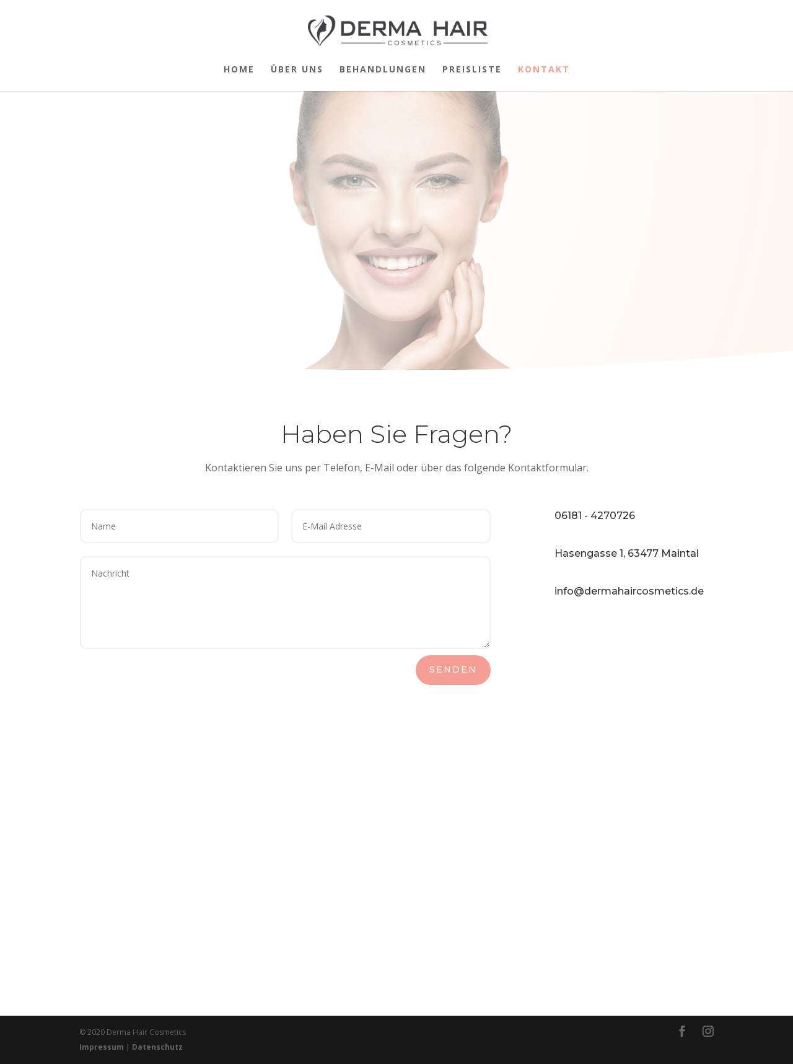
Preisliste (472, 70)
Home (239, 70)
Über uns (297, 70)
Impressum (101, 1047)
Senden (453, 669)
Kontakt (544, 70)
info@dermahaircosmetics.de (629, 591)
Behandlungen (383, 70)
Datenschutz (157, 1047)
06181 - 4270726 (594, 515)
